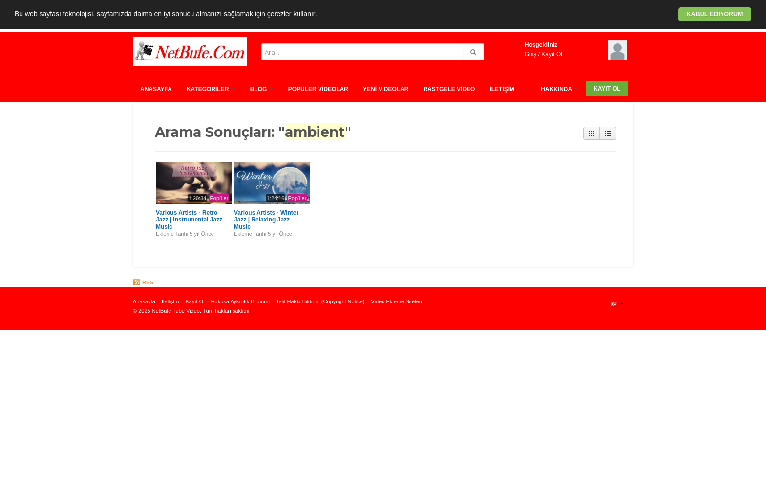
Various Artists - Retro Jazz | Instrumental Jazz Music (189, 219)
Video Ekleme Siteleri (396, 301)
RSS (143, 282)
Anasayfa (156, 89)
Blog (262, 89)
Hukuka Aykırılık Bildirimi (240, 301)
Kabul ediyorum (714, 14)
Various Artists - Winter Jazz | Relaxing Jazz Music (266, 219)
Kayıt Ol (551, 54)
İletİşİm (501, 89)
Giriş (531, 54)
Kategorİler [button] (211, 89)
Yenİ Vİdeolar (385, 89)
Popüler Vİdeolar (318, 89)
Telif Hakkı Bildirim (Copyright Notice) (320, 301)
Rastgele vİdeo (449, 89)
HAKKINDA (559, 89)
